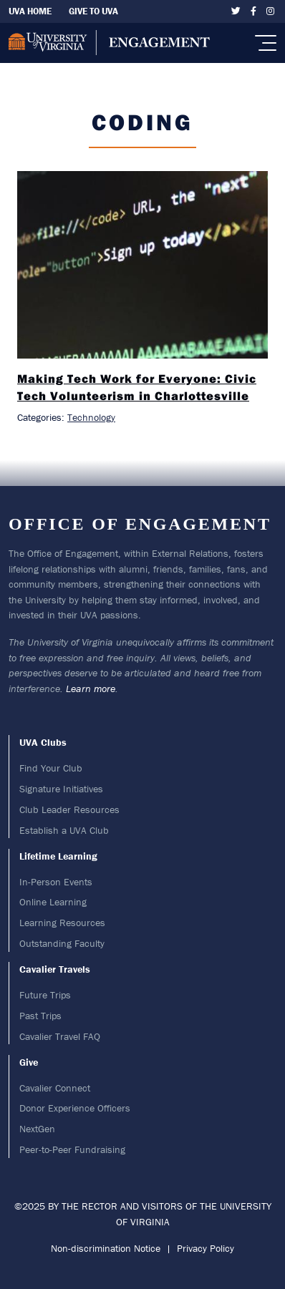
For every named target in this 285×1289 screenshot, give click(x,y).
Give (28, 1062)
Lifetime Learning (58, 856)
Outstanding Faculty (62, 943)
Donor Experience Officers (74, 1107)
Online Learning (53, 901)
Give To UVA (93, 11)
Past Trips (40, 1015)
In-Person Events (55, 881)
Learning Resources (62, 922)
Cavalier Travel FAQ (59, 1036)
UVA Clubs (43, 742)
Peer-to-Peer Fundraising (72, 1149)
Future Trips (45, 994)
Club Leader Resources (69, 809)
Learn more (90, 688)
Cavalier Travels (54, 969)
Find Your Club (50, 768)
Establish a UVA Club (64, 830)
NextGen (37, 1128)
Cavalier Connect (54, 1087)
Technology (91, 417)
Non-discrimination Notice (105, 1248)
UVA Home (30, 11)
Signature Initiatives (61, 788)
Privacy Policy (205, 1248)
